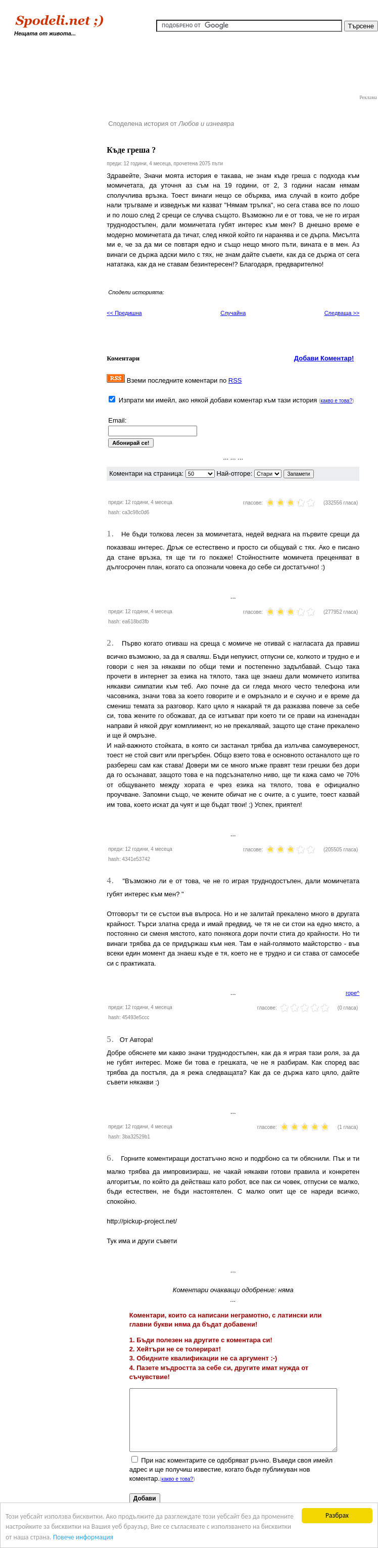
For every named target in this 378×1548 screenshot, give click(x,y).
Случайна (233, 313)
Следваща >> (342, 313)
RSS (235, 380)
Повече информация (83, 1537)
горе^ (352, 993)
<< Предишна (124, 313)
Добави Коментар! (324, 358)
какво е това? (336, 400)
